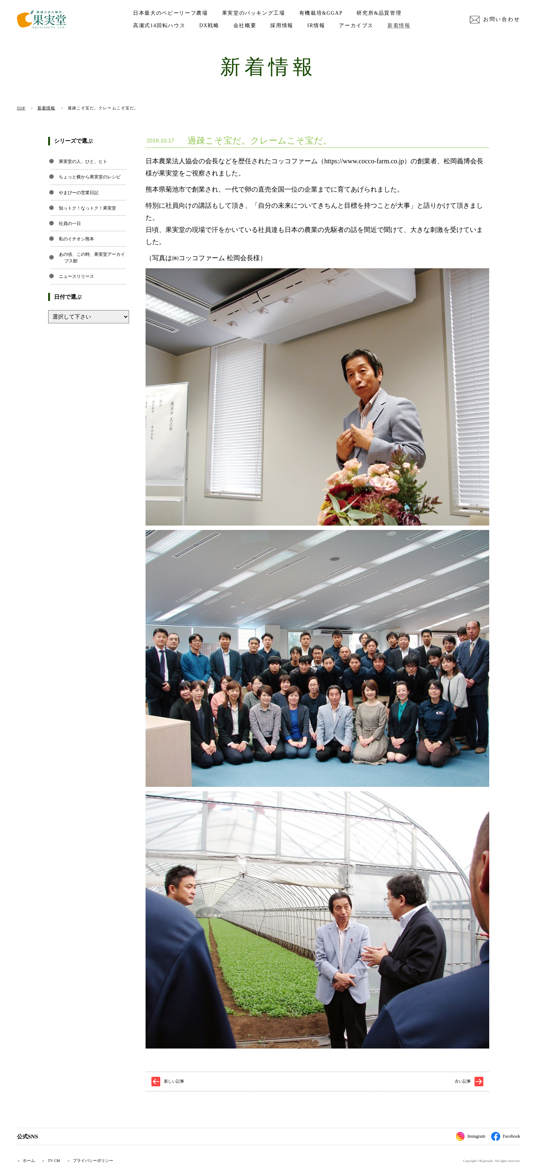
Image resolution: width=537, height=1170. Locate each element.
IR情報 (316, 25)
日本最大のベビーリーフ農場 (170, 13)
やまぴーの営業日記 (79, 192)
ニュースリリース (76, 276)
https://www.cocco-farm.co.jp (364, 161)
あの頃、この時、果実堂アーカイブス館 (92, 258)
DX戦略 (209, 25)
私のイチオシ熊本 (76, 238)
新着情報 (399, 25)
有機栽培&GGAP (321, 13)
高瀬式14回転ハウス (159, 25)
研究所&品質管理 (379, 13)
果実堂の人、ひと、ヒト (83, 161)
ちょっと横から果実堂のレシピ (90, 176)
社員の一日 (70, 223)
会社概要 (245, 25)
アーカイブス (356, 25)
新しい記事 (174, 1081)
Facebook (505, 1136)
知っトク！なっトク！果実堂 (87, 208)
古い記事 (463, 1081)
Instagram (471, 1136)
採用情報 (281, 25)
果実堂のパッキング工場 (253, 13)
